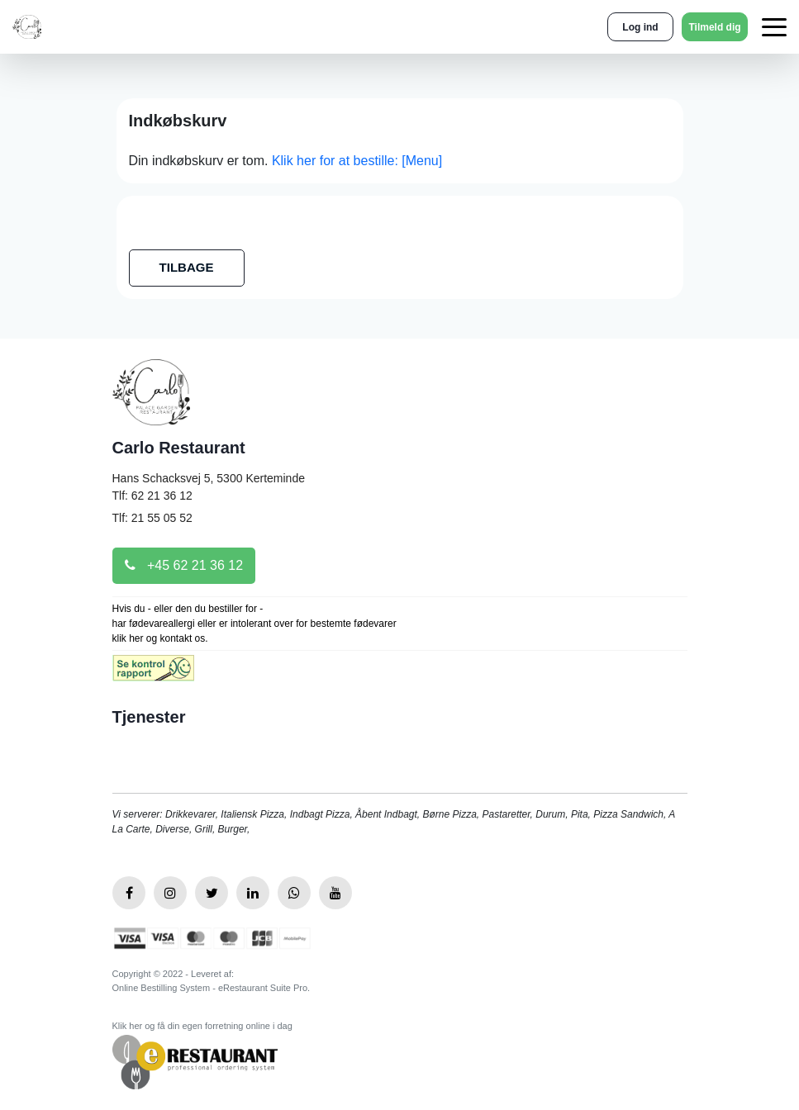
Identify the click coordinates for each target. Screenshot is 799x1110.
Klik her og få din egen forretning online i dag (202, 1026)
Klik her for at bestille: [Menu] (357, 161)
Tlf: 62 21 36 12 (152, 495)
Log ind (640, 27)
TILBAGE (186, 267)
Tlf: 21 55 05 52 (152, 517)
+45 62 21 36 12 (184, 565)
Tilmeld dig (714, 27)
